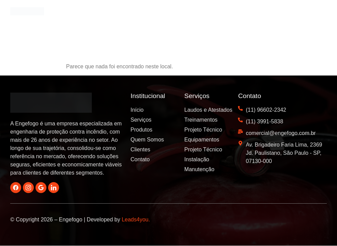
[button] (320, 14)
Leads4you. (136, 219)
